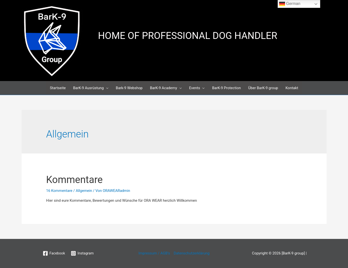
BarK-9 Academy (163, 88)
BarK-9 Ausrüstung (88, 88)
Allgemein (84, 190)
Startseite (58, 88)
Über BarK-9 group (263, 88)
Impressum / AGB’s (154, 253)
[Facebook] (53, 253)
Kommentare (74, 179)
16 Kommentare (59, 190)
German (289, 4)
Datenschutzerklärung (192, 253)
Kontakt (292, 88)
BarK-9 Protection (226, 88)
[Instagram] (82, 253)
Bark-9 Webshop (129, 88)
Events (194, 88)
